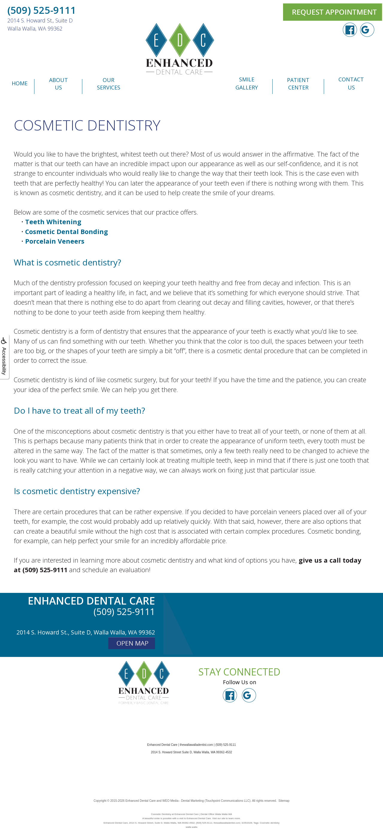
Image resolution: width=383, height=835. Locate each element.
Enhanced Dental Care (140, 800)
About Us (58, 83)
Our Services (108, 83)
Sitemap (284, 800)
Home (20, 83)
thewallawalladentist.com (196, 744)
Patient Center (298, 83)
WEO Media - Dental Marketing (183, 800)
